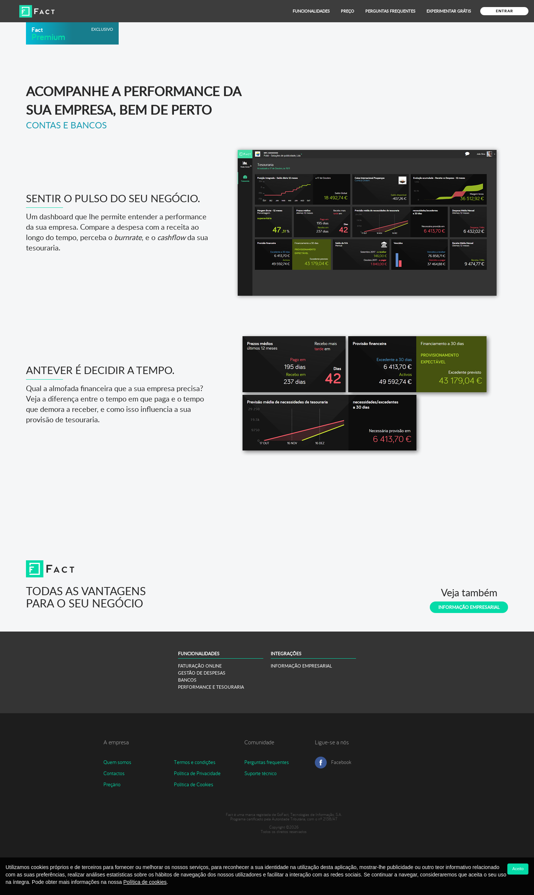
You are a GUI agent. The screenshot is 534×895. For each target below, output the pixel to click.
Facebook (341, 762)
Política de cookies (145, 882)
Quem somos (117, 762)
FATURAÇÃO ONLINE (200, 666)
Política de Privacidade (197, 773)
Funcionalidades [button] (311, 11)
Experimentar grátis (448, 11)
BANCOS (187, 680)
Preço (347, 11)
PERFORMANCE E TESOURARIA (211, 687)
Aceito (518, 868)
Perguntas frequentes (266, 762)
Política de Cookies (193, 784)
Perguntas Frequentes (390, 11)
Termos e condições (194, 762)
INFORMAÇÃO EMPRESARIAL (301, 666)
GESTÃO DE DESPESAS (201, 673)
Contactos (114, 773)
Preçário (112, 784)
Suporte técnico (260, 773)
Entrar (504, 11)
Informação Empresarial (469, 607)
